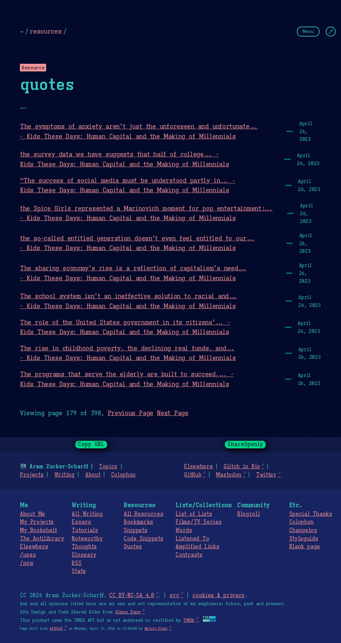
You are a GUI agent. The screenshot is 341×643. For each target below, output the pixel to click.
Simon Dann (127, 612)
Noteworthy (87, 538)
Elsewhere (198, 466)
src (174, 595)
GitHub (192, 475)
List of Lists (193, 514)
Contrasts (188, 555)
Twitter (266, 475)
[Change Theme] (331, 32)
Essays (81, 522)
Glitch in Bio (242, 466)
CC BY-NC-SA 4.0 (131, 595)
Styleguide (303, 538)
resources (45, 31)
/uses (28, 555)
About (92, 475)
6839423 (56, 628)
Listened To (192, 538)
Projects (31, 475)
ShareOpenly (245, 444)
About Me (32, 514)
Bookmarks (138, 522)
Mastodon (228, 475)
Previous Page (130, 413)
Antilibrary (42, 538)
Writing (64, 475)
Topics (108, 466)
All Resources (143, 514)
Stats (79, 571)
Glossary (84, 555)
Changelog (303, 530)
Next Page (172, 413)
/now (27, 563)
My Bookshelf (38, 530)
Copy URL (91, 444)
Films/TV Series (198, 522)
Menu (308, 31)
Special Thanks (310, 514)
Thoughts (84, 546)
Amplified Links (197, 546)
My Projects (37, 522)
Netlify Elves (156, 628)
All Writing (87, 514)
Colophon (123, 475)
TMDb (188, 620)
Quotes (133, 546)
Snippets (135, 530)
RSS (76, 563)
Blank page (304, 546)
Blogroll (248, 514)
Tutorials (85, 530)
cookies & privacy (218, 595)
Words (183, 530)
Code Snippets (143, 538)
